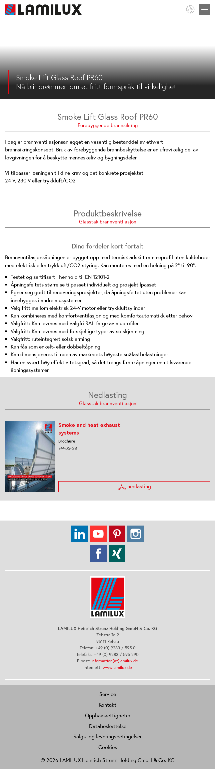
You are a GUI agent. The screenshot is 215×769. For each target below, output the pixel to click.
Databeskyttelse (107, 726)
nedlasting (134, 487)
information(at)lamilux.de (114, 661)
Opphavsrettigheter (107, 715)
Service (107, 694)
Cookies (107, 747)
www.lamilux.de (117, 667)
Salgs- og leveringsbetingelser (107, 736)
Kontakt (107, 704)
